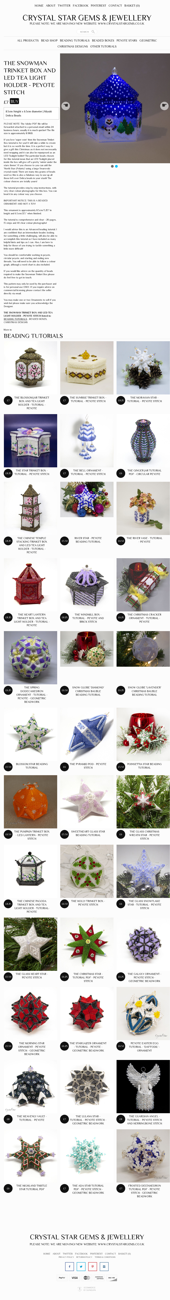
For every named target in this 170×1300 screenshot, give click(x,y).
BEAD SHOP (49, 40)
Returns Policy (84, 1257)
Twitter (64, 5)
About (50, 5)
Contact (115, 5)
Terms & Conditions (105, 1257)
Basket (132, 5)
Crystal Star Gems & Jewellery (87, 17)
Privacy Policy (66, 1257)
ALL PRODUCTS (28, 40)
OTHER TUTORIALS (103, 46)
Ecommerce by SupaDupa (89, 1289)
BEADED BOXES (103, 40)
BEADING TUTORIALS (75, 40)
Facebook (80, 5)
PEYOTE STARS (127, 40)
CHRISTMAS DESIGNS (73, 46)
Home (39, 5)
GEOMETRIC (148, 40)
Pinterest (98, 5)
